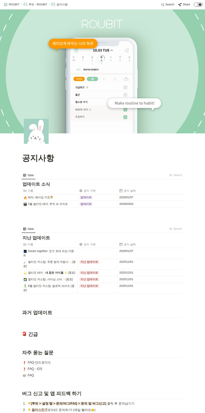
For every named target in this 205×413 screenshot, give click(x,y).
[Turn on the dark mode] (198, 6)
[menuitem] (28, 175)
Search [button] (175, 175)
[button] (11, 4)
